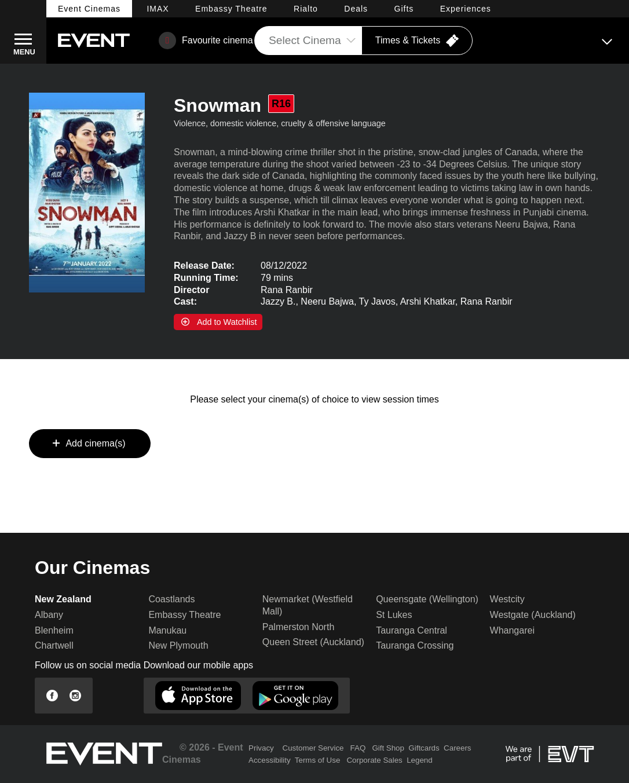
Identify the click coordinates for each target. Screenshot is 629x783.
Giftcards (423, 748)
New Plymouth (178, 645)
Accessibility (269, 760)
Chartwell (54, 645)
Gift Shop (388, 748)
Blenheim (54, 630)
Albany (49, 615)
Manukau (167, 630)
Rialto (306, 8)
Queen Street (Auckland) (313, 642)
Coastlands (171, 599)
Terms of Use (318, 760)
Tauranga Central (411, 630)
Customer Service (313, 748)
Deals (356, 8)
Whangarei (512, 630)
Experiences (465, 8)
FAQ (358, 748)
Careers (457, 748)
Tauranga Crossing (415, 645)
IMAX (158, 8)
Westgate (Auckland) (533, 615)
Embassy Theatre (184, 615)
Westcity (507, 599)
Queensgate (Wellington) (427, 599)
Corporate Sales (374, 760)
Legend (419, 760)
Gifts (404, 8)
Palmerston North (298, 627)
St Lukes (394, 615)
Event (89, 8)
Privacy (261, 748)
